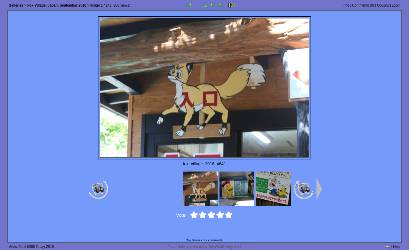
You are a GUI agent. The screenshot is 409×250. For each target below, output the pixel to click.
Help (396, 247)
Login (396, 5)
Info (347, 5)
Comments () (363, 5)
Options (383, 5)
